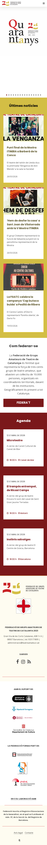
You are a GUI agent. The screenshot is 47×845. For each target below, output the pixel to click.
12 (31, 94)
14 (35, 94)
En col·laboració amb (23, 798)
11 (29, 94)
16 (40, 94)
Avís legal (18, 832)
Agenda (23, 420)
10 (26, 94)
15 (38, 94)
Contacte (29, 832)
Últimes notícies (23, 105)
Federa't (23, 402)
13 (33, 94)
